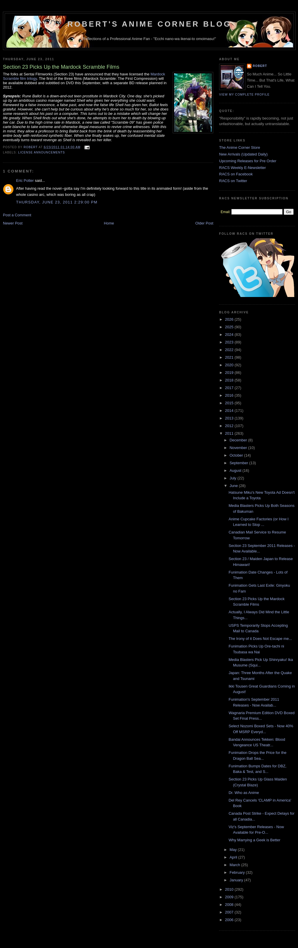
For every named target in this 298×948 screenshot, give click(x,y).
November (239, 447)
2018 (230, 380)
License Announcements (41, 152)
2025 (230, 327)
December (239, 440)
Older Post (204, 223)
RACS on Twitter (233, 181)
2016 (230, 395)
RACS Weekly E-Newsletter (242, 167)
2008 (230, 904)
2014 (230, 410)
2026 (230, 319)
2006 (230, 920)
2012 (230, 426)
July (234, 478)
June (234, 486)
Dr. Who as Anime (243, 792)
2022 (230, 350)
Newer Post (12, 223)
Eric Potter (25, 180)
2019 (230, 372)
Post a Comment (17, 215)
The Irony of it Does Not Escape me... (260, 638)
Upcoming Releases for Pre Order (247, 161)
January (237, 880)
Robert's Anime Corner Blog (149, 24)
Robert (260, 66)
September (239, 463)
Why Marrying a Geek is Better (254, 840)
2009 (230, 897)
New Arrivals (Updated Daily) (243, 154)
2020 (230, 365)
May (234, 849)
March (235, 865)
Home (109, 223)
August (236, 470)
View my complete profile (244, 94)
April (234, 857)
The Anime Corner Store (239, 147)
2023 (230, 342)
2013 (230, 418)
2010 (230, 889)
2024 (230, 334)
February (238, 872)
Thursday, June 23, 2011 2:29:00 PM (57, 202)
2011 (230, 433)
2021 (230, 357)
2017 (230, 388)
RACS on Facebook (236, 174)
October (237, 455)
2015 (230, 403)
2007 (230, 912)
